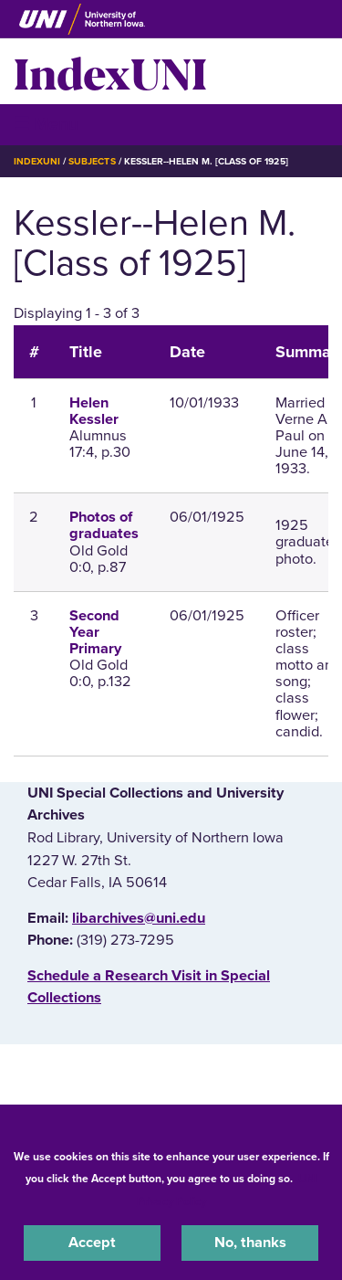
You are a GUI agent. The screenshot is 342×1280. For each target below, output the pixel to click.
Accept (92, 1242)
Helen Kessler (94, 411)
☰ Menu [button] (46, 123)
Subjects (91, 161)
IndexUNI (110, 71)
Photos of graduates (104, 525)
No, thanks (250, 1242)
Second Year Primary (95, 632)
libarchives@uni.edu (138, 918)
